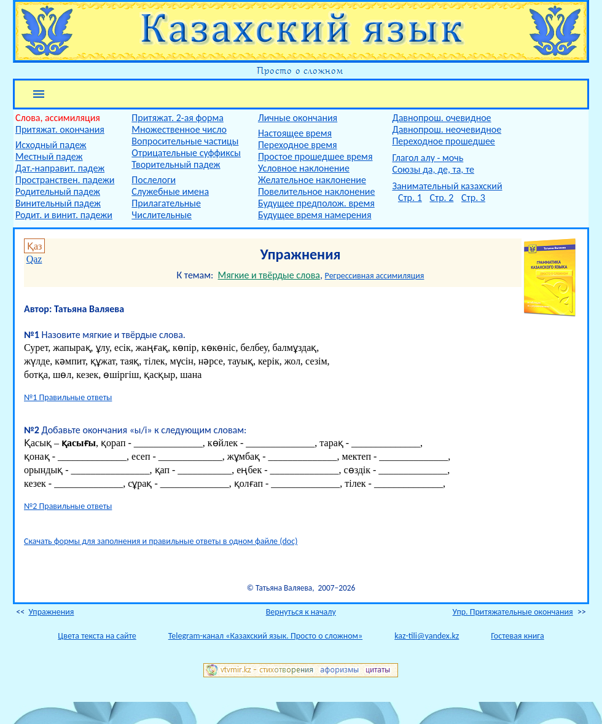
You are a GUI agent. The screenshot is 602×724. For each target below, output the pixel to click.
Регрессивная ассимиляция (374, 275)
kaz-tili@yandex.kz (426, 636)
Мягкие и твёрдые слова (269, 275)
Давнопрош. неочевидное (446, 129)
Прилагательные (166, 203)
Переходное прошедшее (443, 141)
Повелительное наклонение (316, 191)
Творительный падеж (175, 164)
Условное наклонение (304, 168)
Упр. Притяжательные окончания (513, 612)
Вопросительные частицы (184, 141)
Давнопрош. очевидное (441, 118)
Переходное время (297, 145)
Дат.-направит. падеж (59, 168)
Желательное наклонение (312, 180)
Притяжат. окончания (59, 129)
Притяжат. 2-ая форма (177, 118)
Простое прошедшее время (315, 156)
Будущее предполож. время (316, 203)
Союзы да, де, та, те (433, 169)
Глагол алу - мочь (427, 157)
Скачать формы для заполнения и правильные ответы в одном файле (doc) (160, 541)
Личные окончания (297, 118)
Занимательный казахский (447, 186)
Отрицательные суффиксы (186, 153)
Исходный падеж (51, 145)
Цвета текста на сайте (97, 636)
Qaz (34, 259)
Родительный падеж (57, 191)
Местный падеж (49, 156)
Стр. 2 (441, 197)
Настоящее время (295, 133)
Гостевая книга (517, 636)
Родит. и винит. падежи (63, 215)
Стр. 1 (410, 197)
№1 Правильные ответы (68, 397)
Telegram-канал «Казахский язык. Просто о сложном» (265, 636)
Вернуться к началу (301, 612)
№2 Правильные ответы (68, 506)
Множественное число (179, 129)
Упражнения (51, 612)
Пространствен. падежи (64, 180)
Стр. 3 (473, 197)
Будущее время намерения (315, 215)
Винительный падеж (58, 203)
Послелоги (153, 180)
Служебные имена (170, 191)
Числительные (161, 215)
